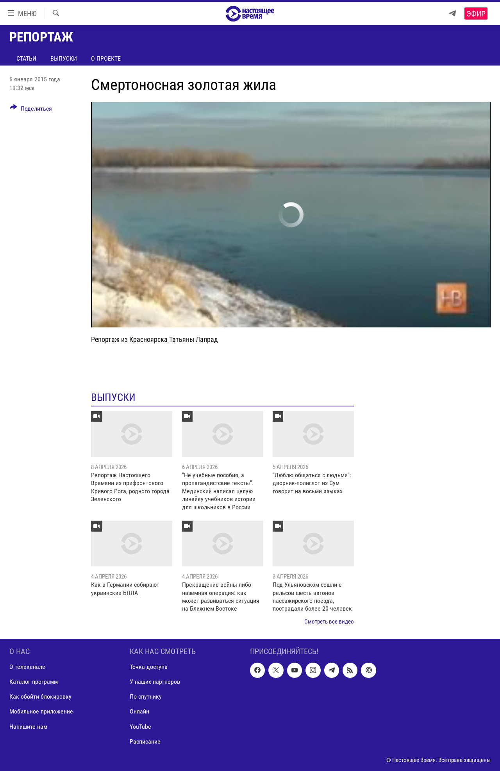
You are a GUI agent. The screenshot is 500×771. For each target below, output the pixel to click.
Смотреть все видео (329, 621)
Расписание (145, 741)
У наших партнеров (155, 682)
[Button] (31, 110)
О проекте (106, 58)
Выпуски (63, 58)
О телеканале (27, 667)
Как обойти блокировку (40, 697)
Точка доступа (149, 667)
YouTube (140, 726)
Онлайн (139, 711)
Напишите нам (28, 726)
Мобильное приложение (41, 711)
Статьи (26, 58)
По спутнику (146, 697)
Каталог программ (33, 682)
